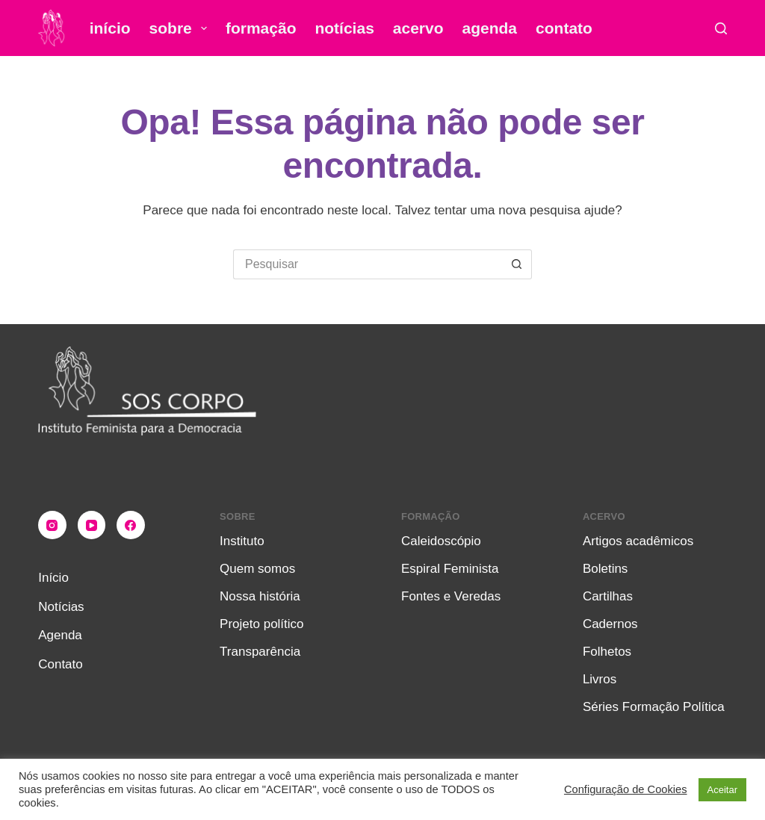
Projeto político (261, 624)
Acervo (418, 28)
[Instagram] (52, 525)
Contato (564, 28)
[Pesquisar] (721, 28)
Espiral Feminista (449, 569)
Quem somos (257, 569)
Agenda (490, 28)
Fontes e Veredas (451, 596)
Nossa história (260, 596)
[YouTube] (92, 525)
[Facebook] (131, 525)
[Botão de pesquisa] (517, 264)
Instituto (242, 541)
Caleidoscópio (441, 541)
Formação (261, 28)
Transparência (260, 651)
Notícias (344, 28)
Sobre (181, 28)
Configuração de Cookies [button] (625, 789)
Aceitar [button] (722, 789)
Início (110, 28)
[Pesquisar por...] (367, 264)
